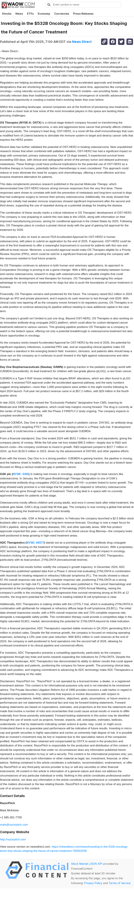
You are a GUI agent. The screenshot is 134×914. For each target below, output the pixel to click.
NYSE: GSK (21, 474)
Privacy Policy (93, 883)
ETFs (30, 13)
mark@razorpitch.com (14, 824)
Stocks (6, 13)
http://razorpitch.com (13, 839)
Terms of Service (120, 883)
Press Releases (83, 13)
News (19, 13)
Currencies (61, 13)
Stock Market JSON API (86, 863)
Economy (44, 13)
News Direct (82, 42)
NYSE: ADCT (35, 542)
